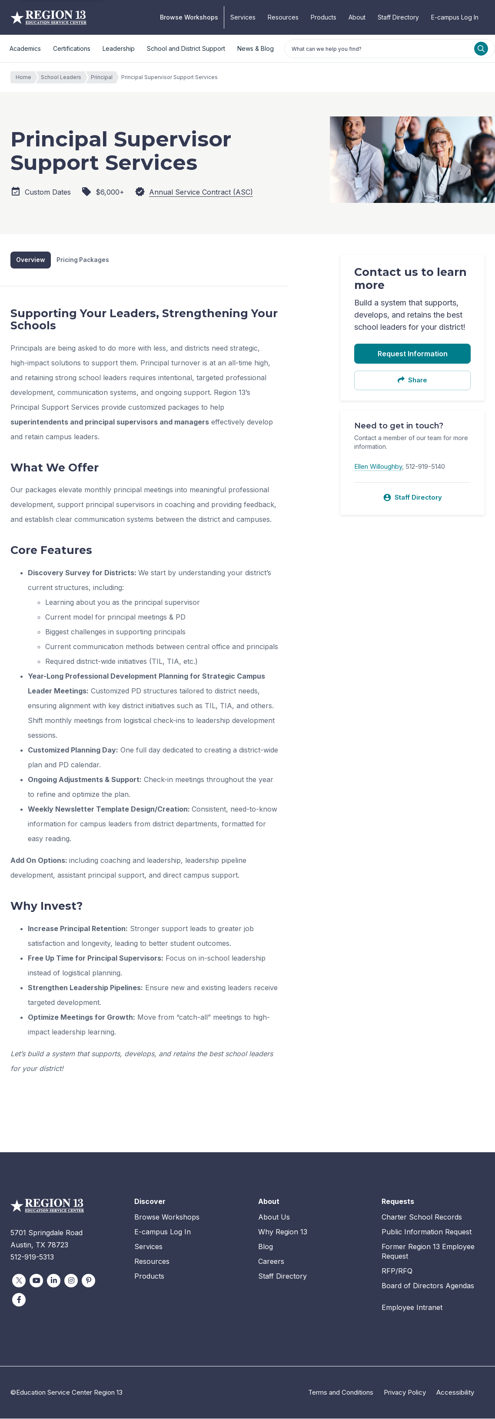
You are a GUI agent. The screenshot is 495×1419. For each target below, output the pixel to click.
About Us (274, 1217)
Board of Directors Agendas (428, 1286)
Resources (283, 17)
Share (412, 380)
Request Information (413, 353)
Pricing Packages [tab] (83, 260)
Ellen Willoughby (378, 466)
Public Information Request (427, 1231)
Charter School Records (422, 1217)
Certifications (71, 48)
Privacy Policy (405, 1393)
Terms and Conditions (340, 1393)
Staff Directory (398, 17)
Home (26, 77)
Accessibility (455, 1393)
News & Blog (255, 48)
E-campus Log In (454, 17)
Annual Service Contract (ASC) (201, 192)
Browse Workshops (189, 17)
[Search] (481, 49)
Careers (271, 1261)
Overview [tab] (30, 260)
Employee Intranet (412, 1307)
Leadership (119, 48)
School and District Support (186, 48)
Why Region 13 (282, 1231)
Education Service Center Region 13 (48, 17)
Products (323, 17)
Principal (104, 77)
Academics (25, 48)
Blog (265, 1246)
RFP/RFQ (397, 1271)
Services (243, 17)
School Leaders (63, 77)
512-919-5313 (32, 1257)
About (357, 17)
